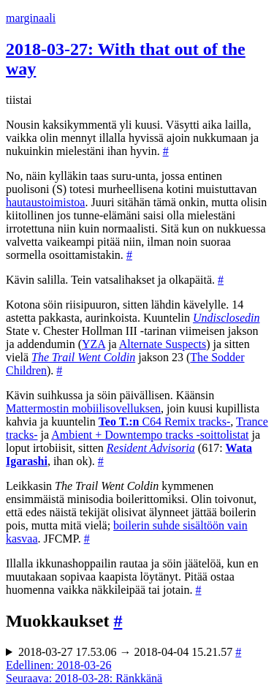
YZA (93, 344)
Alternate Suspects (163, 344)
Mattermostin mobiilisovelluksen (83, 408)
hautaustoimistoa (45, 202)
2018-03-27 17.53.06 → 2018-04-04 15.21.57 (129, 652)
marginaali (31, 18)
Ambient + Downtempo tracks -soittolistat (149, 434)
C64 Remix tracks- (165, 421)
